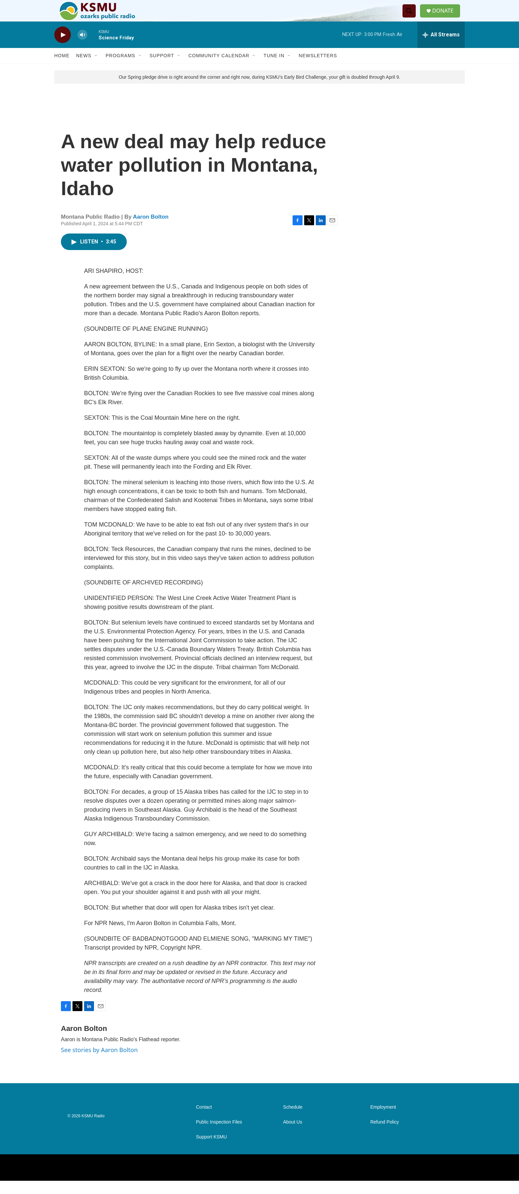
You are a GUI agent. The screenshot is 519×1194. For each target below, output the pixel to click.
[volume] (82, 48)
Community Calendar (218, 68)
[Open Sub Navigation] (96, 68)
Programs (120, 68)
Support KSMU (211, 1150)
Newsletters (318, 68)
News (83, 68)
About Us (292, 1135)
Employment (383, 1120)
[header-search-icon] (411, 17)
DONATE (446, 17)
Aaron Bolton (151, 230)
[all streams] (441, 48)
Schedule (292, 1120)
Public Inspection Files (219, 1135)
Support (162, 68)
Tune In (273, 68)
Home (62, 68)
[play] (62, 48)
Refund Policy (384, 1135)
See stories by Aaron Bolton (99, 1063)
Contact (204, 1120)
